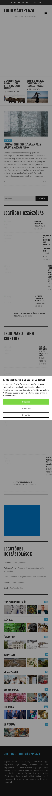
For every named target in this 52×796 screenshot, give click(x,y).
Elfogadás (26, 402)
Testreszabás (26, 408)
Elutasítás (26, 415)
